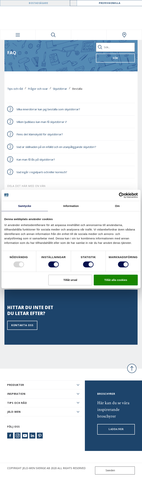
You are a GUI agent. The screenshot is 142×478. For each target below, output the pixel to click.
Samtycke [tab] (24, 205)
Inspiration (16, 393)
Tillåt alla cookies (115, 279)
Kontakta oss (22, 325)
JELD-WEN (14, 411)
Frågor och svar (38, 88)
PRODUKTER (15, 385)
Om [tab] (117, 205)
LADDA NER (116, 429)
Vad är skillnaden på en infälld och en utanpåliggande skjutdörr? (56, 147)
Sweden (106, 470)
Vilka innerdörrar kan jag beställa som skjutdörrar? (48, 109)
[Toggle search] (53, 35)
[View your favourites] (89, 35)
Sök (115, 58)
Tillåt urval (70, 279)
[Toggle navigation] (18, 35)
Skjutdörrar (60, 88)
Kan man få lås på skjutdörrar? (35, 159)
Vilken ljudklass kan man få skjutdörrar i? (41, 122)
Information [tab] (71, 205)
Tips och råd (15, 88)
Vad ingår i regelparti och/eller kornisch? (41, 172)
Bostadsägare (38, 3)
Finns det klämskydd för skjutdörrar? (39, 134)
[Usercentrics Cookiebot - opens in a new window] (121, 195)
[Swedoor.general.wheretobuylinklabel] (124, 35)
